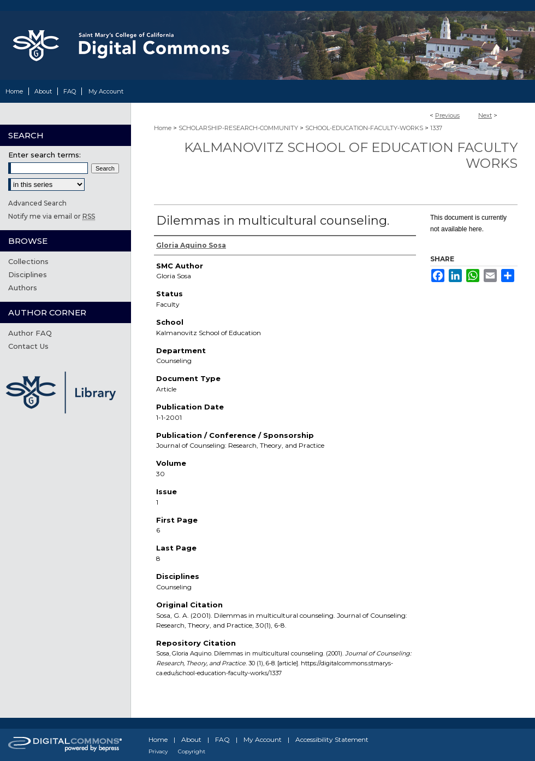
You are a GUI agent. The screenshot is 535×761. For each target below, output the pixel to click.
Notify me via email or (51, 216)
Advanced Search (37, 203)
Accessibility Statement (331, 739)
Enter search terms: (44, 154)
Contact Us (28, 346)
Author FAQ (30, 333)
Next (485, 115)
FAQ (222, 739)
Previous (447, 115)
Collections (28, 261)
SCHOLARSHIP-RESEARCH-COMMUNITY (238, 128)
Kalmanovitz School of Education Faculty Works (351, 155)
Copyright (191, 751)
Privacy (158, 751)
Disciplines (27, 274)
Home (162, 128)
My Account (262, 739)
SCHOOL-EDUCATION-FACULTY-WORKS (364, 128)
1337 (436, 128)
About (191, 739)
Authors (22, 287)
